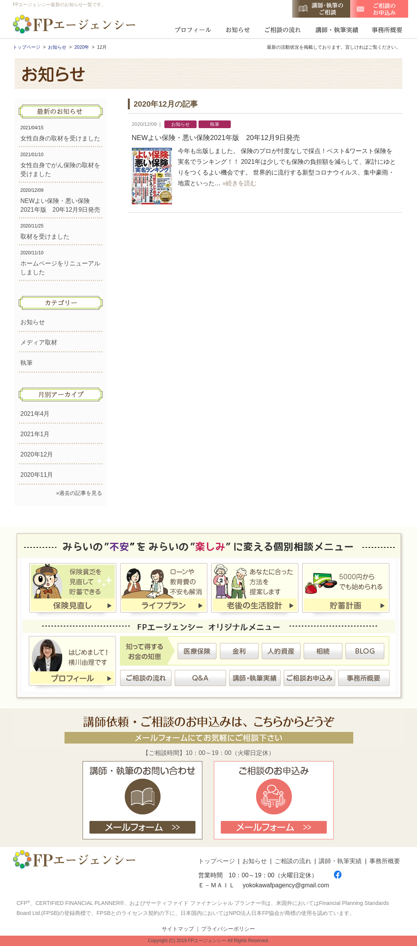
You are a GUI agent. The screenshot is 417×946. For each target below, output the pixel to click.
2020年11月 (36, 474)
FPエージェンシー (75, 25)
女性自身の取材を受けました (60, 138)
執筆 (26, 362)
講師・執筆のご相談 (321, 9)
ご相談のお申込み (379, 9)
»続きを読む (239, 183)
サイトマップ (178, 929)
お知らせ (237, 28)
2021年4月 (35, 413)
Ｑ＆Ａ (200, 677)
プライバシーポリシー (228, 929)
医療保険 (197, 651)
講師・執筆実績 (336, 28)
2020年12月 (36, 454)
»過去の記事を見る (79, 493)
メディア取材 (38, 342)
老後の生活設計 (254, 589)
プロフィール (192, 28)
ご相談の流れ (282, 28)
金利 (239, 651)
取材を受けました (45, 236)
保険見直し (72, 589)
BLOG (365, 651)
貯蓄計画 (345, 589)
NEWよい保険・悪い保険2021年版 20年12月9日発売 (216, 138)
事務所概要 (384, 28)
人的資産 (281, 651)
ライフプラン (163, 589)
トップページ (216, 861)
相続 (323, 651)
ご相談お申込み (309, 677)
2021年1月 (35, 434)
